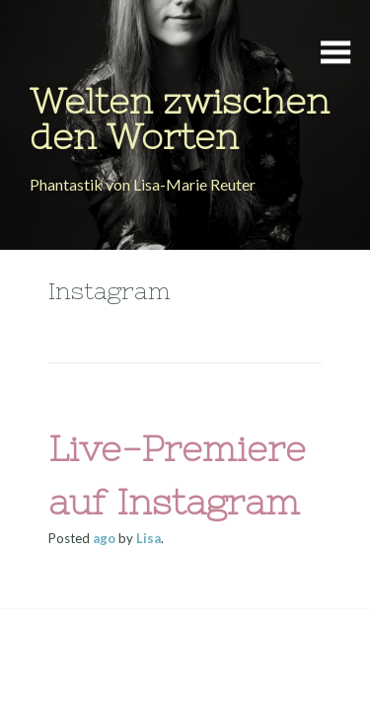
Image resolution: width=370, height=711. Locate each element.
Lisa (148, 538)
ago (104, 538)
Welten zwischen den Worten (180, 119)
